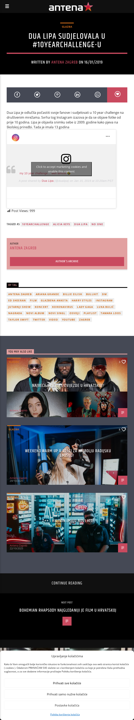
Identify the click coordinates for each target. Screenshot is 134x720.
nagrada (15, 313)
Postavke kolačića (67, 705)
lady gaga (85, 307)
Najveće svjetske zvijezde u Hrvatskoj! (68, 385)
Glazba (67, 26)
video (53, 319)
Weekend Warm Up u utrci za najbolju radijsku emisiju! (68, 453)
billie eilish (72, 294)
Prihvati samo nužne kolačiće (67, 694)
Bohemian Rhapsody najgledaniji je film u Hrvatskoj (67, 610)
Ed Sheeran (17, 300)
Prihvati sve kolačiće (67, 683)
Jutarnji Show (19, 307)
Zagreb (84, 319)
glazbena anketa (54, 300)
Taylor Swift (18, 319)
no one (97, 224)
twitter (39, 319)
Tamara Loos (111, 313)
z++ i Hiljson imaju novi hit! (68, 520)
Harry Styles (82, 300)
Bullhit (92, 294)
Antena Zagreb (64, 62)
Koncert (41, 307)
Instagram (104, 300)
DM (104, 294)
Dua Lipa (48, 180)
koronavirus (62, 307)
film (33, 300)
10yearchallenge (35, 224)
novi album (35, 313)
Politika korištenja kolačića (65, 714)
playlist (90, 313)
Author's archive (67, 261)
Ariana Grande (47, 294)
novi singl (57, 313)
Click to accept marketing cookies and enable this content (61, 169)
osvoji (75, 313)
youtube (68, 319)
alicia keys (61, 224)
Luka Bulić (105, 307)
